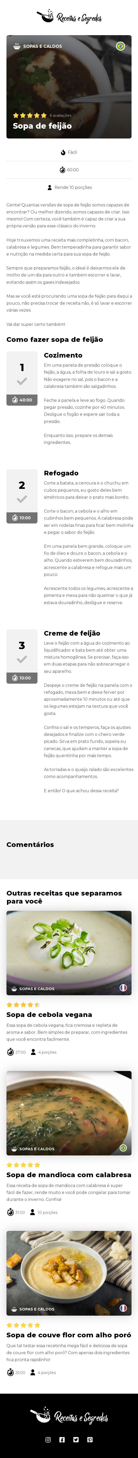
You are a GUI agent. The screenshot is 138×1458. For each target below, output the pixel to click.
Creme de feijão (72, 633)
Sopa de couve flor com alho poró (68, 1335)
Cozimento (63, 355)
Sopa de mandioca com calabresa (69, 1175)
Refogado (61, 473)
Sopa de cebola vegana (49, 1014)
